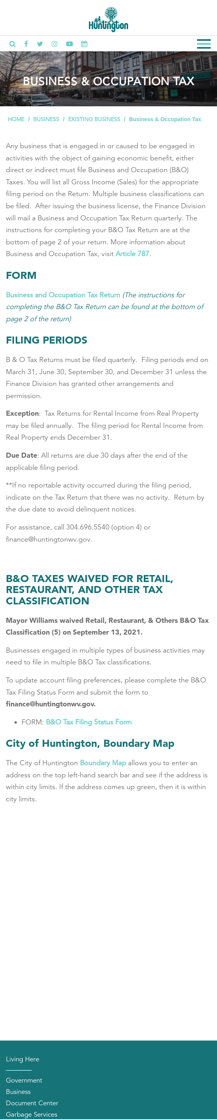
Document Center (32, 1103)
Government (24, 1080)
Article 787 (132, 253)
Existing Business (94, 119)
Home (16, 119)
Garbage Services (31, 1114)
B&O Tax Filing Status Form (89, 722)
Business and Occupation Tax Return (63, 295)
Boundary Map (103, 763)
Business (46, 119)
